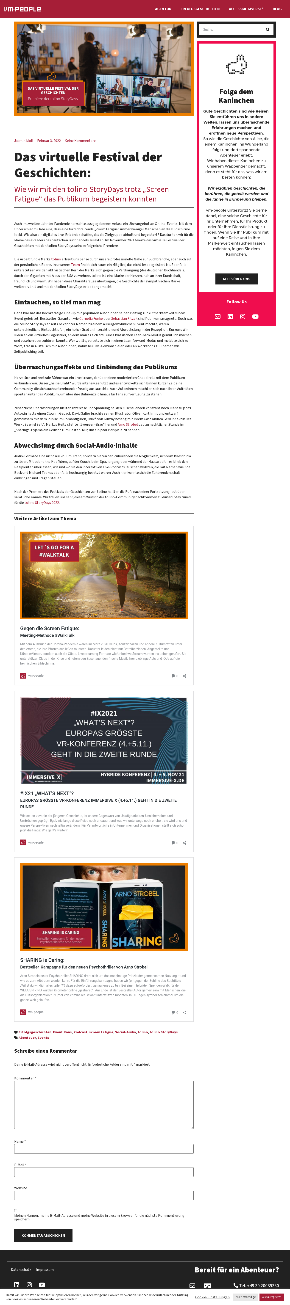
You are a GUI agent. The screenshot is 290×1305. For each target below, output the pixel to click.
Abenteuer (27, 1037)
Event (58, 1032)
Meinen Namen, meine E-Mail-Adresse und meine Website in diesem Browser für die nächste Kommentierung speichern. (99, 1217)
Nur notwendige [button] (246, 1297)
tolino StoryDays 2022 (42, 502)
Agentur (163, 8)
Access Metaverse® (246, 8)
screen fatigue (101, 1032)
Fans (68, 1032)
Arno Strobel (128, 424)
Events (43, 1037)
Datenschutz (21, 1269)
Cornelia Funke (91, 318)
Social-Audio (125, 1032)
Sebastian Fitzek (124, 318)
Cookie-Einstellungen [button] (212, 1297)
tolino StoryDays (164, 1032)
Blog (277, 8)
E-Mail (20, 1165)
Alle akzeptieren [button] (272, 1297)
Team (75, 264)
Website (20, 1188)
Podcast (80, 1032)
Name (20, 1141)
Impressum (45, 1269)
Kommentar (25, 1078)
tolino (56, 259)
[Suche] (267, 29)
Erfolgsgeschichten (200, 8)
